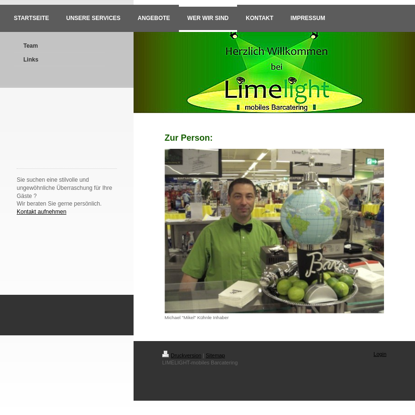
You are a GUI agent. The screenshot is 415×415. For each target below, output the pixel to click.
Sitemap (215, 355)
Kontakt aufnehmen (41, 211)
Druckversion (181, 355)
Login (380, 354)
